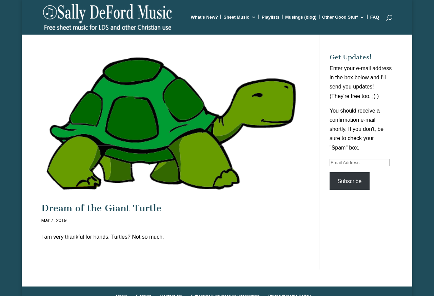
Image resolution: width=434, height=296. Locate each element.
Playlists (271, 17)
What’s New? (204, 17)
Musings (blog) (300, 17)
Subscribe (349, 181)
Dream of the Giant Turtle (101, 208)
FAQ (374, 17)
